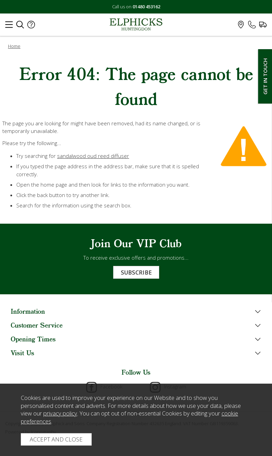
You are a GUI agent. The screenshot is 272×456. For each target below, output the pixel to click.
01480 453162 (146, 6)
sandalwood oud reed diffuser (93, 155)
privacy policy (60, 413)
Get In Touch (265, 76)
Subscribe (136, 272)
